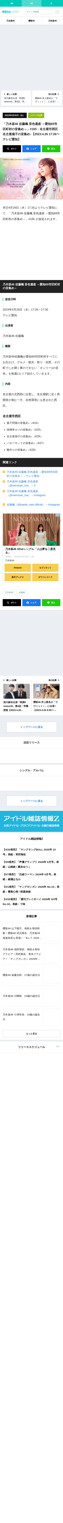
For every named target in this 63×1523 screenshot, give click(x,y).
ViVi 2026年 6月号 (25, 1520)
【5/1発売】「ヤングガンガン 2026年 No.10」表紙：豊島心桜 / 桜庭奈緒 (31, 1152)
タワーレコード (45, 577)
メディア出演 (36, 115)
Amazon (18, 568)
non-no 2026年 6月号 (27, 1426)
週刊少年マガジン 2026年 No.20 (33, 1347)
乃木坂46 (10, 21)
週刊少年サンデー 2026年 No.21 (33, 1484)
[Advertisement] (31, 57)
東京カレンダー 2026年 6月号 (32, 1448)
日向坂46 (52, 21)
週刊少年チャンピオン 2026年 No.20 (35, 1382)
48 (11, 3)
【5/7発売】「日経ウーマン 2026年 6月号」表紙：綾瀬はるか (29, 1140)
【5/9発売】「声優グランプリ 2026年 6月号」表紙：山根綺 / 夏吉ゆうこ (31, 1127)
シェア (33, 149)
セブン (38, 1332)
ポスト (13, 149)
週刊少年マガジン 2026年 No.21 (33, 1470)
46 (31, 3)
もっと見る (31, 1296)
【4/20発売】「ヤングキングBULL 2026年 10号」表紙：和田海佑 (29, 1115)
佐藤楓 (22, 592)
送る (53, 149)
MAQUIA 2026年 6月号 (28, 1498)
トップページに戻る (31, 727)
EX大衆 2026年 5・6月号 (29, 1360)
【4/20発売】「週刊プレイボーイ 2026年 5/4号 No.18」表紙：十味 (30, 1164)
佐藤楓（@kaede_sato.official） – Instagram (33, 504)
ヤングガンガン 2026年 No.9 (31, 1404)
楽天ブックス (18, 577)
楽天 (53, 1332)
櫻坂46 (31, 21)
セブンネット (45, 568)
